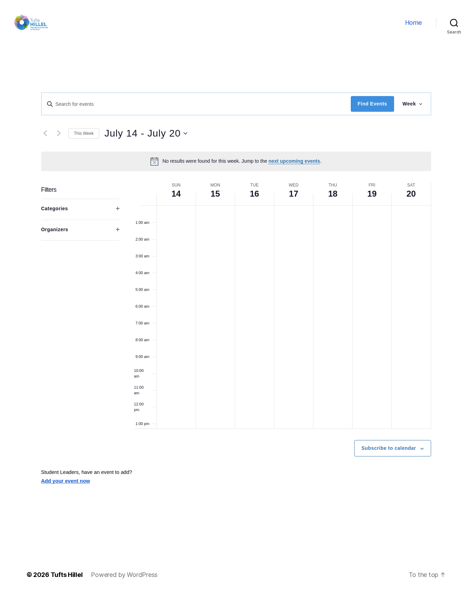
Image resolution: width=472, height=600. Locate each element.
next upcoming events (294, 167)
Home (413, 25)
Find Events (372, 109)
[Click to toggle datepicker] (145, 139)
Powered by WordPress (124, 580)
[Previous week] (45, 139)
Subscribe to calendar (389, 454)
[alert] (236, 167)
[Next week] (59, 139)
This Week (84, 139)
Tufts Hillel (67, 580)
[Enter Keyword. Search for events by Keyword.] (196, 109)
